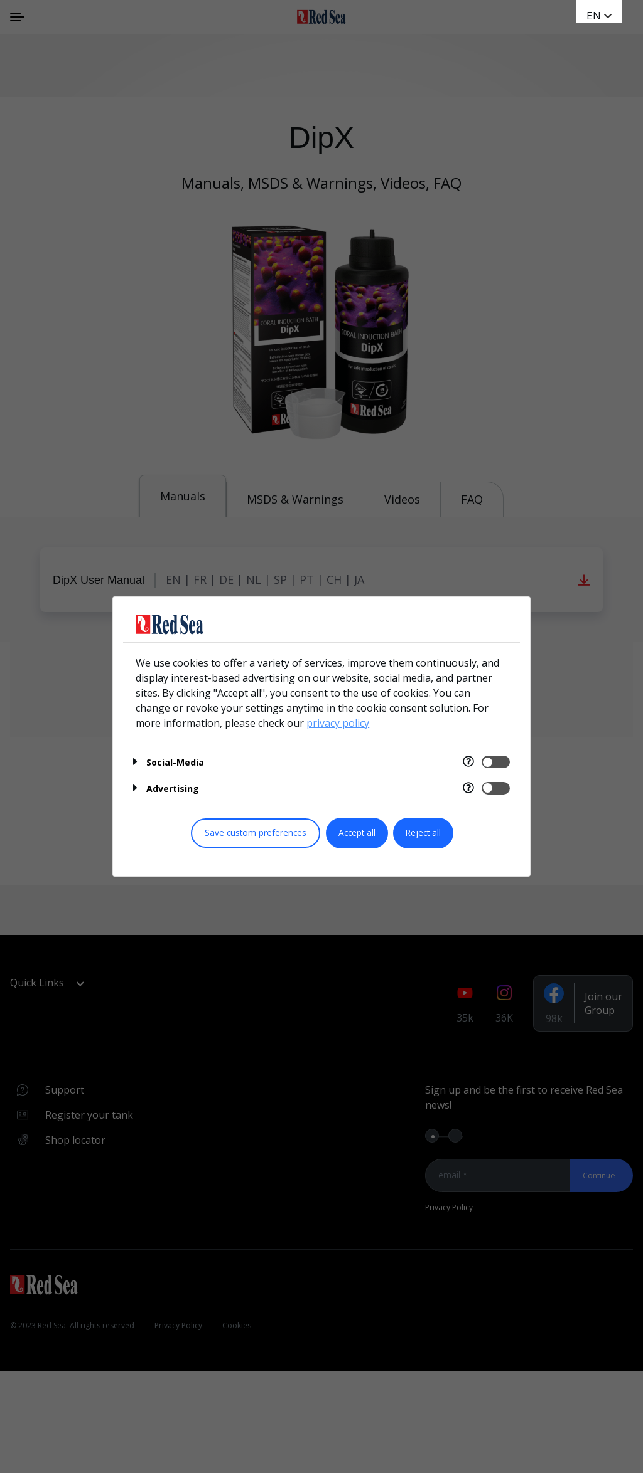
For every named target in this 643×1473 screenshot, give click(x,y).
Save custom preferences (255, 832)
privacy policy (337, 723)
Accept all (357, 832)
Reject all (423, 832)
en (594, 16)
